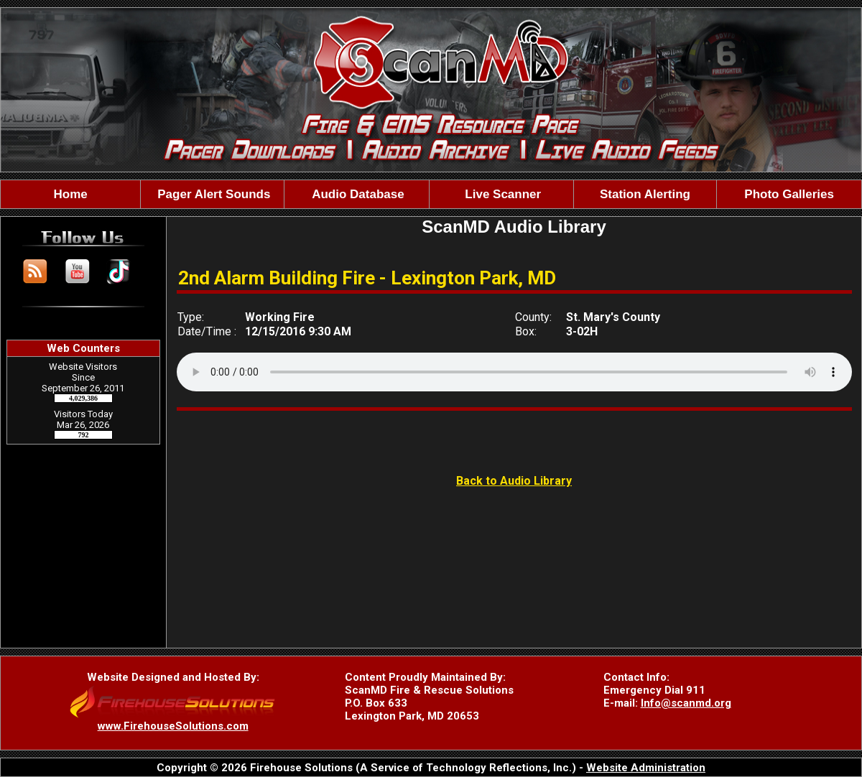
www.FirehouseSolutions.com (173, 726)
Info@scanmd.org (686, 703)
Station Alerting (645, 194)
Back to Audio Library (514, 481)
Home (71, 194)
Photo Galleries (789, 194)
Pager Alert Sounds (212, 194)
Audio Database (356, 194)
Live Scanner (502, 194)
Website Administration (645, 767)
